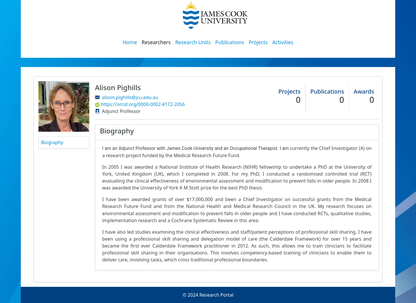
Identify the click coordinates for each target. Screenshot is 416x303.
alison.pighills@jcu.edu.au (130, 97)
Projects (258, 42)
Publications (229, 42)
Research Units (193, 42)
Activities (283, 42)
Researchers (156, 42)
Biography (52, 142)
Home (130, 42)
